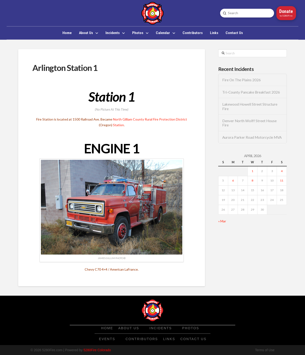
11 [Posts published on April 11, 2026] (281, 180)
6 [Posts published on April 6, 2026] (233, 180)
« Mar (222, 221)
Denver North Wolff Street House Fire (249, 123)
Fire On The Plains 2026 (241, 80)
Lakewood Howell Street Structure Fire (249, 106)
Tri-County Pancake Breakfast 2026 (251, 92)
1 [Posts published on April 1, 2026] (252, 171)
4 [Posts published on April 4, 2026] (282, 171)
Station (118, 125)
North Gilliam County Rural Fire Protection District (150, 119)
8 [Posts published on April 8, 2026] (252, 180)
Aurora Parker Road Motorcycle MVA (252, 137)
